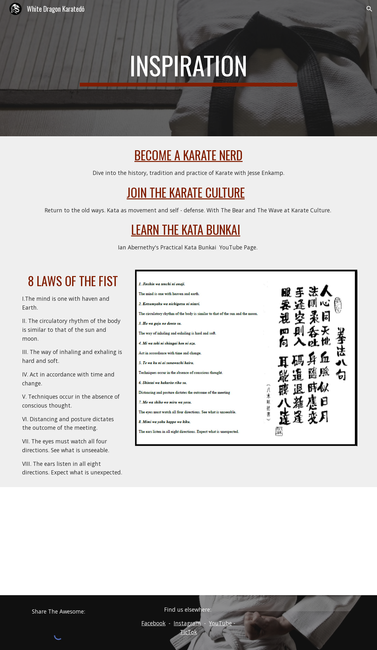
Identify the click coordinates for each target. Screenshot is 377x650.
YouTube (220, 623)
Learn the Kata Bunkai (185, 229)
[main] (188, 68)
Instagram (187, 623)
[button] (369, 8)
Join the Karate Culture (186, 192)
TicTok (188, 632)
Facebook (153, 623)
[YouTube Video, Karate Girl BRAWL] (188, 541)
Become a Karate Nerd (188, 155)
